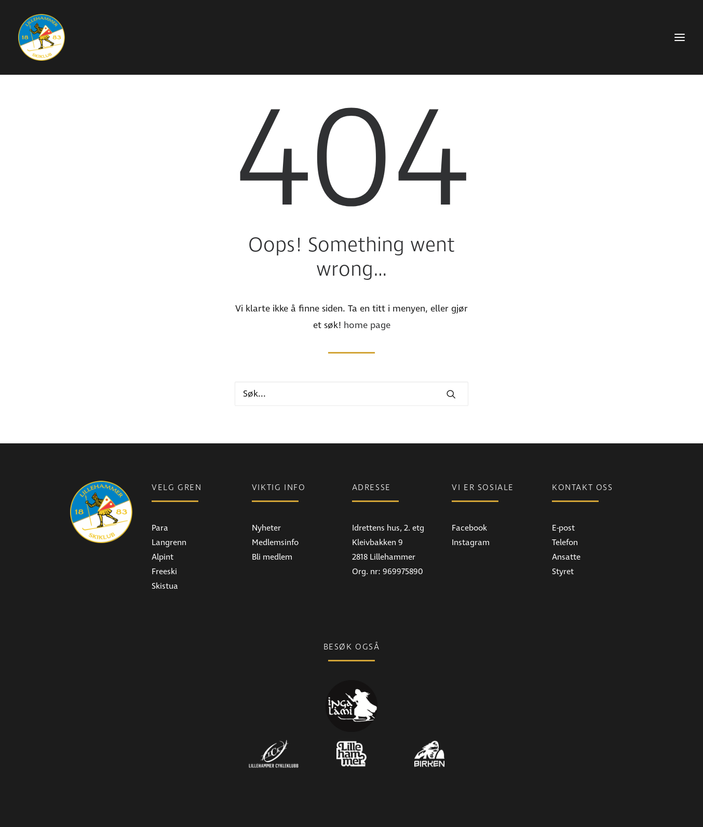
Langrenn (169, 542)
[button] (451, 394)
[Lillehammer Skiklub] (41, 37)
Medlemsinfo (275, 542)
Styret (563, 571)
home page (367, 325)
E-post (563, 528)
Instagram (471, 542)
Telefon (565, 542)
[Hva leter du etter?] (351, 394)
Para (160, 528)
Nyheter (266, 528)
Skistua (165, 586)
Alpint (162, 557)
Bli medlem (272, 557)
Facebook (469, 528)
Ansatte (566, 557)
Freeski (164, 571)
